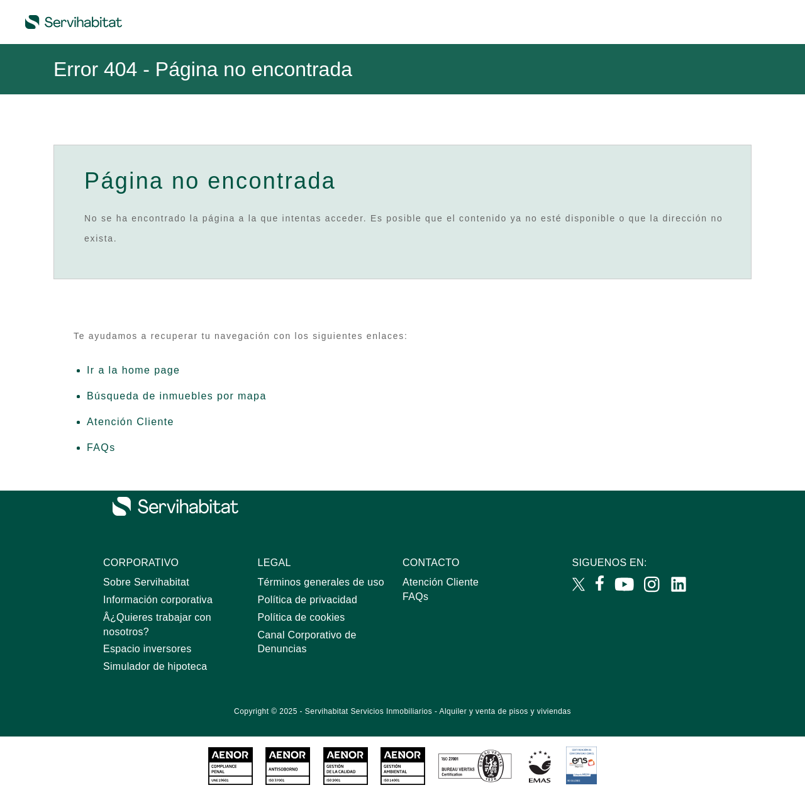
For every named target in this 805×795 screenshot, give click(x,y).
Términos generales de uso (321, 582)
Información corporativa (158, 599)
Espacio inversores (147, 648)
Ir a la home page (133, 370)
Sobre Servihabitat (146, 582)
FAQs (101, 447)
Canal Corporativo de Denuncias (307, 642)
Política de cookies (301, 617)
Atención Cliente (130, 421)
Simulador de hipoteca (155, 666)
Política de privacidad (308, 599)
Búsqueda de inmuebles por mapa (177, 396)
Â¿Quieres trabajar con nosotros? (157, 624)
